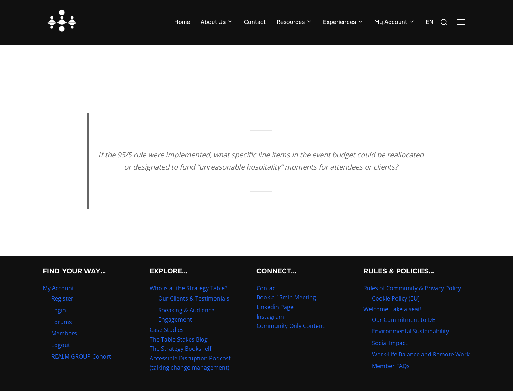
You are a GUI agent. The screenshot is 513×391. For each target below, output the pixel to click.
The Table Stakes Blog (179, 353)
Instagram (270, 330)
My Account (394, 22)
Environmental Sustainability (410, 345)
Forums (61, 335)
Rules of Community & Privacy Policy (412, 302)
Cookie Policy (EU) (396, 312)
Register (62, 312)
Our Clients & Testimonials (193, 312)
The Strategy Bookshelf (180, 362)
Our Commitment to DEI (404, 333)
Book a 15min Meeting (286, 311)
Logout (60, 359)
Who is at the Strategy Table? (188, 302)
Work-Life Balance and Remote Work (421, 368)
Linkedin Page (275, 321)
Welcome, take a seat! (392, 323)
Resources (294, 22)
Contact (255, 22)
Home (182, 22)
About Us (217, 22)
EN (430, 22)
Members (64, 347)
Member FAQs (391, 380)
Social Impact (390, 357)
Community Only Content (290, 340)
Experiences (343, 22)
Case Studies (167, 344)
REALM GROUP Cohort (81, 370)
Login (58, 324)
